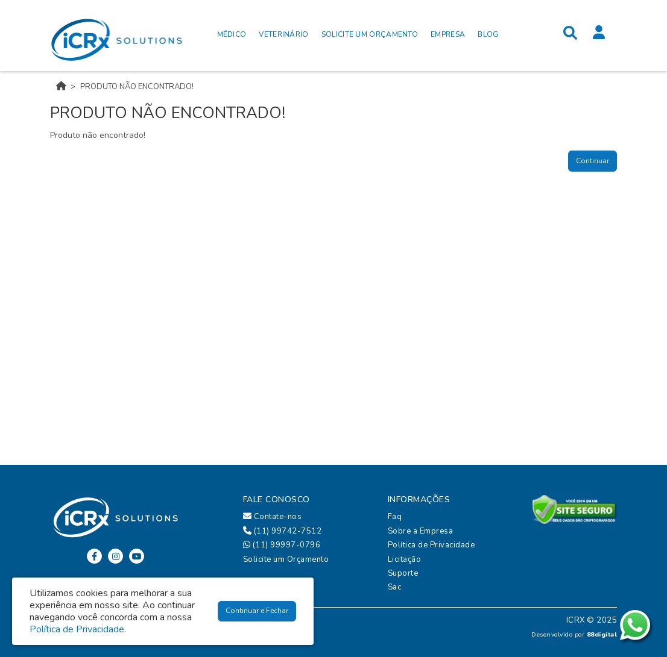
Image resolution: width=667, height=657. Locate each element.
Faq (395, 516)
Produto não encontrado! (137, 86)
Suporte (403, 573)
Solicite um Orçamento (286, 559)
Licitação (405, 559)
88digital (602, 634)
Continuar (592, 161)
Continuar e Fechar (257, 610)
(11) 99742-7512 (282, 531)
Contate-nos (272, 516)
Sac (395, 587)
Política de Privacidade (431, 545)
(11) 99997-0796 (282, 545)
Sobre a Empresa (421, 531)
